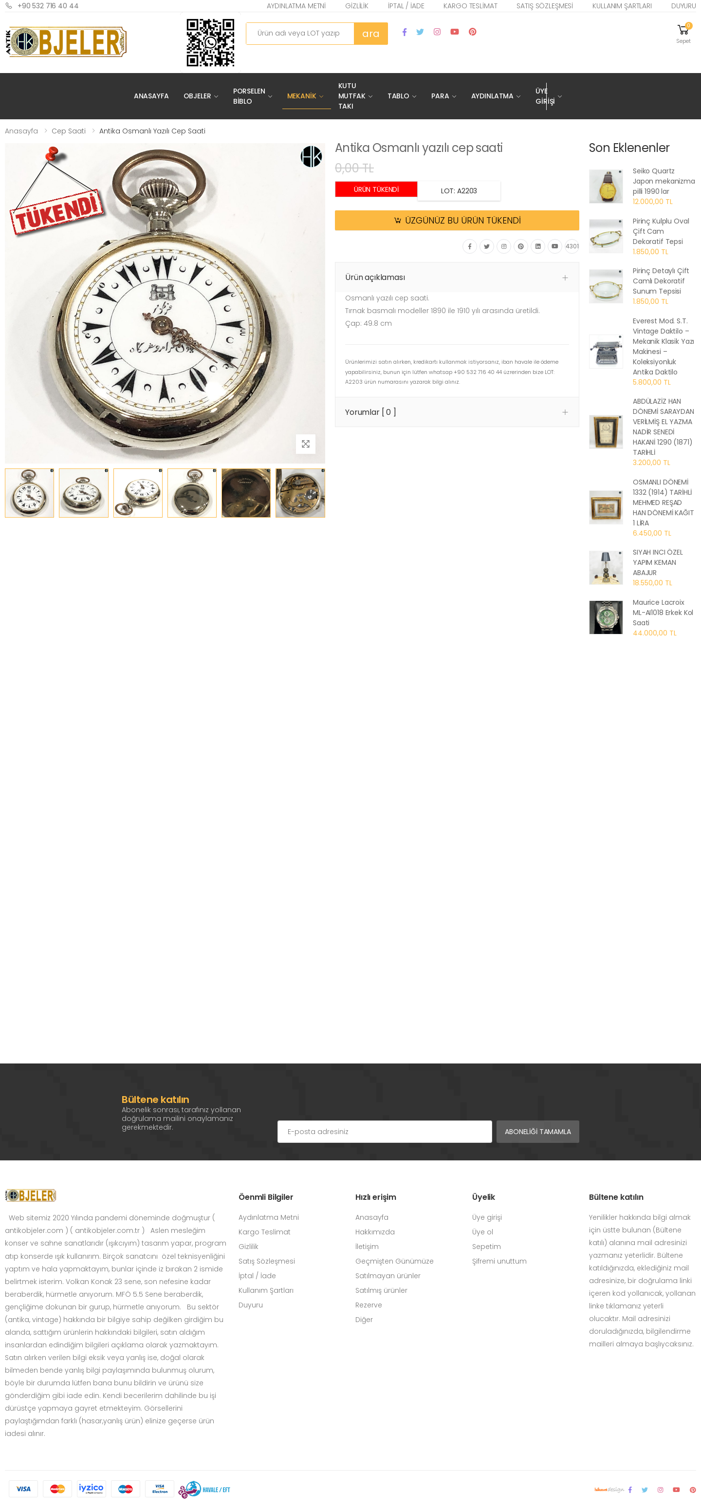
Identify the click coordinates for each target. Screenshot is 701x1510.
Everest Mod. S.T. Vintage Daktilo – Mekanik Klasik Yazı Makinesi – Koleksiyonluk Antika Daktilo (663, 346)
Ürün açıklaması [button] (375, 277)
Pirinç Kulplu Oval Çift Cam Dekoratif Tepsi (661, 231)
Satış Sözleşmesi (545, 6)
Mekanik (301, 96)
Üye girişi (487, 1217)
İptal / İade (406, 6)
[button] (683, 33)
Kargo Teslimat (470, 6)
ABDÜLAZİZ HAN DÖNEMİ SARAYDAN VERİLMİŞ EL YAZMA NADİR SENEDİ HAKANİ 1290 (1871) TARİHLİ (663, 426)
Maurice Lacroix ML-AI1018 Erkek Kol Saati (663, 612)
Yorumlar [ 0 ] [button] (370, 412)
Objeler (197, 96)
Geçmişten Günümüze (394, 1261)
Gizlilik (357, 6)
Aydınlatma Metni (296, 6)
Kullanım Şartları (622, 6)
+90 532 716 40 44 (42, 5)
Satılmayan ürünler (388, 1276)
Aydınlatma (492, 96)
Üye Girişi (545, 96)
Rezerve (368, 1305)
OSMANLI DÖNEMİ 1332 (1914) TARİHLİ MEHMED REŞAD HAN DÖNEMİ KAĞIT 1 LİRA (663, 502)
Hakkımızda (375, 1232)
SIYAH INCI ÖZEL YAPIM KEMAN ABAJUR (658, 562)
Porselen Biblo (249, 96)
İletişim (367, 1246)
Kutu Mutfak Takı (352, 96)
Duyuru (683, 6)
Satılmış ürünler (381, 1290)
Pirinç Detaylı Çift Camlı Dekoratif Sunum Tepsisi (661, 281)
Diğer (364, 1319)
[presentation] (351, 1101)
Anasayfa (151, 96)
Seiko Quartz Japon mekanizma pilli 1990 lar (664, 181)
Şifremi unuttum (499, 1261)
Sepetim (486, 1246)
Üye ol (482, 1232)
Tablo (398, 96)
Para (440, 96)
